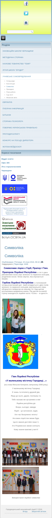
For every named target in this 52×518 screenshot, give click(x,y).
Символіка (10, 86)
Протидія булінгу (11, 134)
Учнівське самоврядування (17, 76)
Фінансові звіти (11, 97)
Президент (10, 89)
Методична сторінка (13, 57)
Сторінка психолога (13, 121)
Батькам (7, 115)
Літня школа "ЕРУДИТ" (13, 70)
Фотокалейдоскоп (12, 147)
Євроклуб (7, 102)
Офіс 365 (6, 163)
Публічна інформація (13, 109)
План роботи (10, 92)
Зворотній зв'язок (39, 511)
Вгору (25, 511)
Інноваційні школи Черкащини (18, 51)
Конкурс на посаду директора (18, 140)
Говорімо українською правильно (20, 128)
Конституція (10, 84)
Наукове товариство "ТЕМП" (17, 64)
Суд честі (9, 95)
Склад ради (10, 81)
